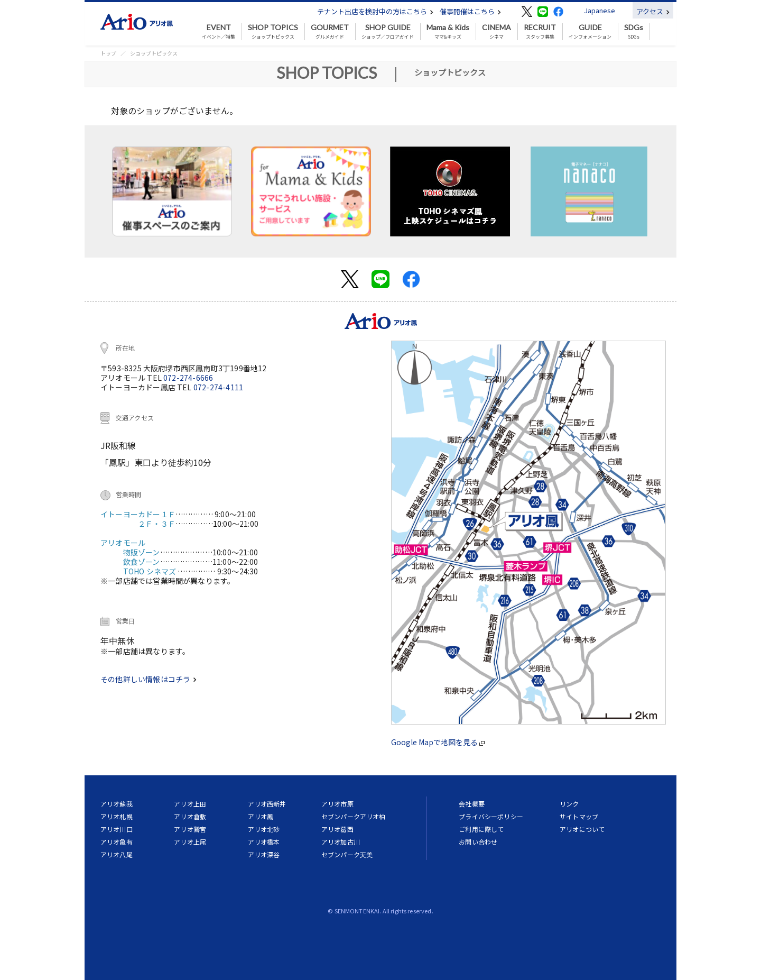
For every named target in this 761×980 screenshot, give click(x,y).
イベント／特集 (218, 31)
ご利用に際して (481, 829)
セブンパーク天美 (347, 854)
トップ (108, 53)
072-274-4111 (218, 387)
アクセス (653, 11)
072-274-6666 (188, 377)
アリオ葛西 (337, 829)
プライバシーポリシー (491, 816)
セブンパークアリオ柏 (353, 816)
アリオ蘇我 (116, 803)
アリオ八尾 (116, 854)
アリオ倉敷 (190, 816)
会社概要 (472, 803)
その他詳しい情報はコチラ (148, 679)
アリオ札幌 (116, 816)
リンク (569, 803)
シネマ (496, 31)
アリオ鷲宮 (190, 829)
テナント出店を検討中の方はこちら (375, 11)
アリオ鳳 (261, 816)
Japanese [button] (599, 10)
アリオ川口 (116, 829)
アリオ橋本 (264, 841)
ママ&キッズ (447, 31)
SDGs (633, 31)
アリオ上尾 (190, 841)
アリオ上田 (190, 803)
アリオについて (582, 829)
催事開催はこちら (470, 11)
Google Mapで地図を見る (438, 742)
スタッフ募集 (540, 31)
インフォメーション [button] (590, 31)
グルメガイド (330, 31)
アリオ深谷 (264, 854)
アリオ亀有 (116, 841)
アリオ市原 (337, 803)
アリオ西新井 (267, 803)
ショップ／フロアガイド (387, 31)
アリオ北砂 (264, 829)
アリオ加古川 (340, 841)
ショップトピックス (273, 31)
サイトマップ (579, 816)
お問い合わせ (478, 841)
